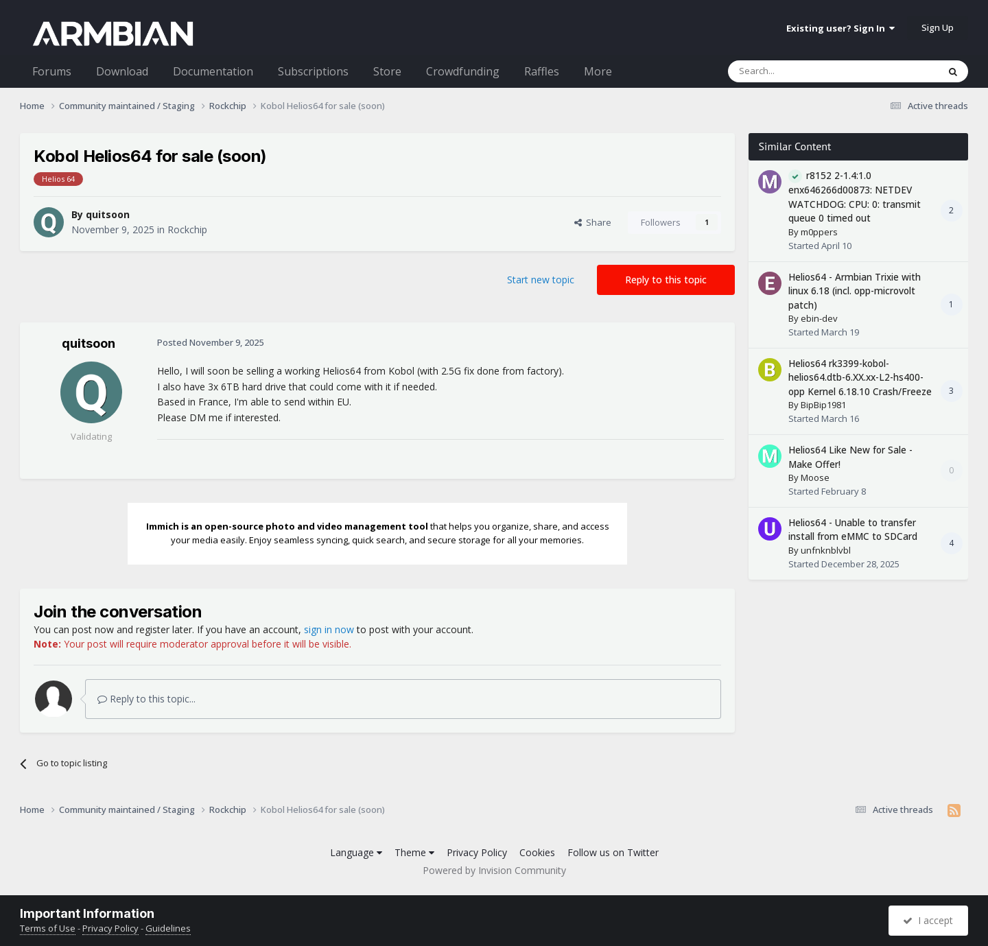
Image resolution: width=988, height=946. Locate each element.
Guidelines (168, 928)
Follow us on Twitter (613, 852)
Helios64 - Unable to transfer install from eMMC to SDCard (852, 529)
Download (122, 71)
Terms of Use (47, 928)
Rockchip (187, 229)
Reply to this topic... (146, 698)
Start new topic (540, 279)
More (598, 71)
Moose (815, 477)
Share (592, 222)
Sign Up (937, 27)
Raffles (541, 71)
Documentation (213, 71)
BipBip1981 (823, 405)
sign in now (329, 629)
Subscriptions (313, 71)
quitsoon (108, 214)
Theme (414, 852)
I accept (928, 920)
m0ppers (819, 232)
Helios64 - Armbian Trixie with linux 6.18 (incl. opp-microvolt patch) (854, 290)
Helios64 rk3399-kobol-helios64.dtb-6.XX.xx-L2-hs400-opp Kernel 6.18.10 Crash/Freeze (860, 377)
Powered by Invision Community (494, 870)
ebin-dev (819, 318)
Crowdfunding (462, 71)
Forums (51, 71)
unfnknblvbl (826, 550)
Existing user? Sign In (840, 28)
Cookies (537, 852)
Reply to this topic (666, 279)
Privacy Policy (477, 852)
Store (387, 71)
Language (356, 852)
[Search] (799, 71)
